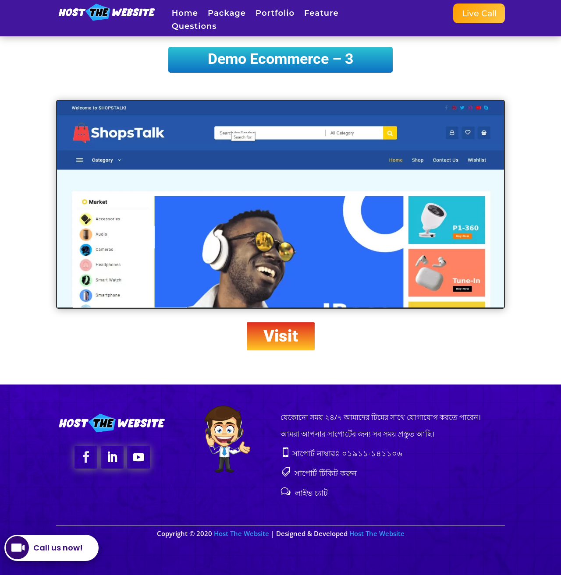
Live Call (477, 13)
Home (185, 14)
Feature (321, 14)
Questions (194, 27)
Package (227, 14)
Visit (280, 336)
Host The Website (242, 533)
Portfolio (275, 14)
